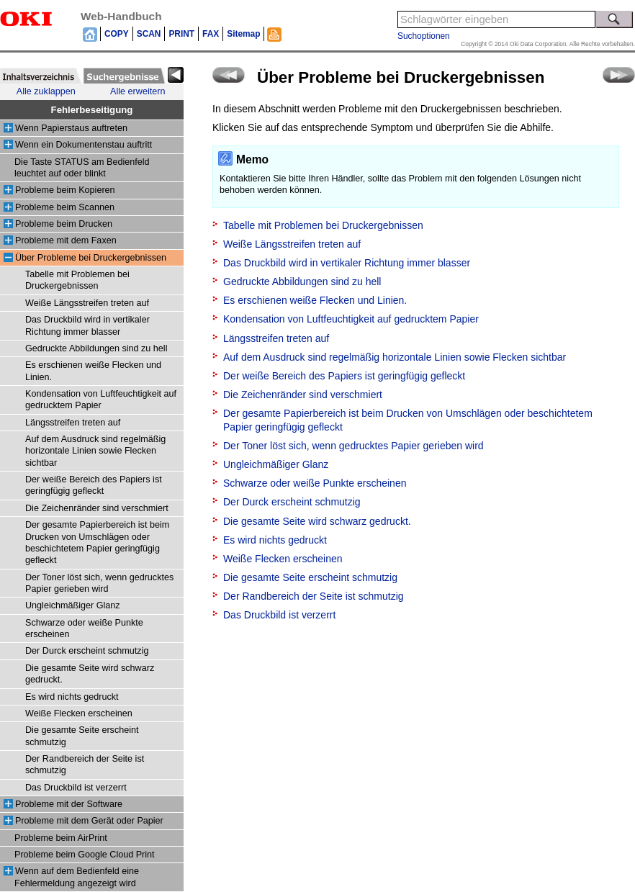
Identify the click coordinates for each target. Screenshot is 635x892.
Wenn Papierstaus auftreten (71, 128)
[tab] (40, 76)
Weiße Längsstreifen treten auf (87, 303)
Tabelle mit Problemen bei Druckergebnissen (323, 225)
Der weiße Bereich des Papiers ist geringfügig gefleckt (344, 376)
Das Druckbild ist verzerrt (76, 788)
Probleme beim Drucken (63, 224)
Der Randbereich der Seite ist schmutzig (313, 596)
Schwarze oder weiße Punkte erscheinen (314, 483)
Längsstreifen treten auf (72, 423)
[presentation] (40, 76)
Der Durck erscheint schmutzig (86, 651)
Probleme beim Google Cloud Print (84, 855)
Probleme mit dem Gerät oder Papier (89, 821)
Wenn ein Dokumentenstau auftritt (83, 145)
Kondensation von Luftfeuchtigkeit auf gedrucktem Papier (351, 319)
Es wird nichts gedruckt (72, 697)
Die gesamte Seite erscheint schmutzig (310, 577)
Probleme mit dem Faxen (66, 240)
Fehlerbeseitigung (92, 109)
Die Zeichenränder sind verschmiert (96, 508)
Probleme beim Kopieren (65, 190)
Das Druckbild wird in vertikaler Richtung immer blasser (346, 263)
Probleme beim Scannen (64, 207)
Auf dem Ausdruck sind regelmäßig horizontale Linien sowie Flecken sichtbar (95, 451)
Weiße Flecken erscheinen (78, 713)
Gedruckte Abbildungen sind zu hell (96, 348)
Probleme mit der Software (68, 804)
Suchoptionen (423, 36)
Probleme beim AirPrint (60, 838)
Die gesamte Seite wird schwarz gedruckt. (317, 521)
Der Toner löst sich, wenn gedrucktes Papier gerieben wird (353, 445)
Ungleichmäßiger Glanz (72, 605)
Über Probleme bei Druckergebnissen (90, 258)
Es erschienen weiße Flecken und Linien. (315, 300)
